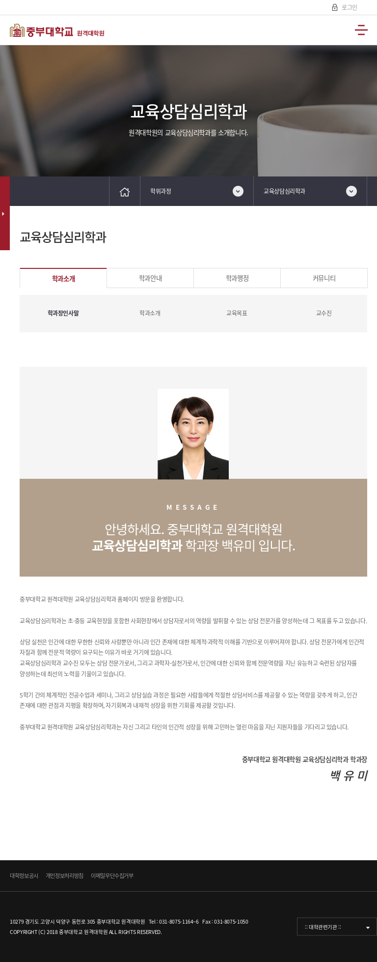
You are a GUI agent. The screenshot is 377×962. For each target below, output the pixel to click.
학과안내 (150, 278)
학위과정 (160, 191)
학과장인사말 (63, 313)
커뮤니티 (324, 278)
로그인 (348, 7)
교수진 (324, 313)
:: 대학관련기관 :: (323, 927)
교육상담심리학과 (284, 191)
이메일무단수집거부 (112, 876)
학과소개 (63, 278)
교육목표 (236, 313)
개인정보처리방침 (64, 876)
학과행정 (237, 278)
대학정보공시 (24, 876)
